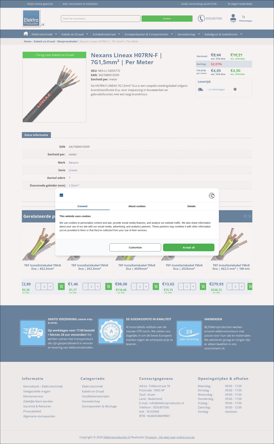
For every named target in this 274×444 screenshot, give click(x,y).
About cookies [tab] (136, 206)
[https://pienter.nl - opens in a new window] (212, 195)
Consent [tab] (82, 206)
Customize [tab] (135, 247)
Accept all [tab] (189, 247)
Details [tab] (191, 206)
